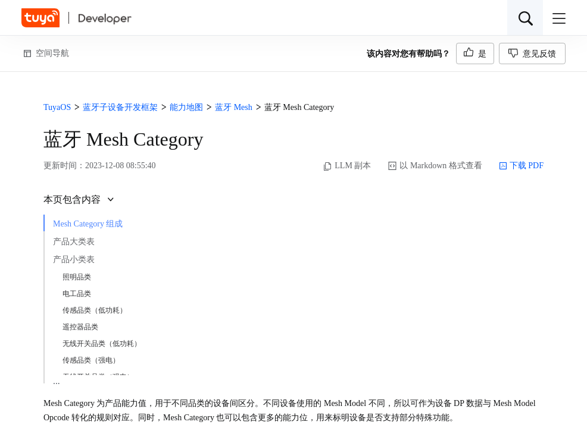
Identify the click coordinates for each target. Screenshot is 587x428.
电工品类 (77, 293)
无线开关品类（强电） (98, 377)
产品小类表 (74, 259)
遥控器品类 (80, 327)
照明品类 (77, 277)
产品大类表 (74, 241)
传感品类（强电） (91, 360)
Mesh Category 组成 (88, 223)
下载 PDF (521, 166)
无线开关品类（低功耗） (102, 343)
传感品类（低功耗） (95, 310)
